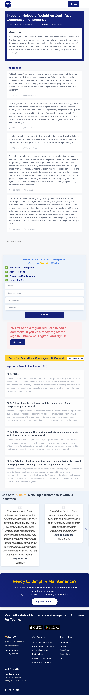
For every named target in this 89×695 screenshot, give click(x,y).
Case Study (65, 650)
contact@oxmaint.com (15, 650)
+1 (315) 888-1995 (12, 653)
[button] (3, 530)
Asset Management (41, 650)
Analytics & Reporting (41, 658)
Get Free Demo (76, 358)
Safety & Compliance (41, 662)
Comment (17, 342)
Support (63, 646)
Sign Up (44, 314)
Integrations (65, 642)
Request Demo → (44, 601)
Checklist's (65, 654)
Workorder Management (43, 642)
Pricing (63, 658)
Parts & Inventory (40, 654)
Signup (74, 4)
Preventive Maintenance (43, 646)
